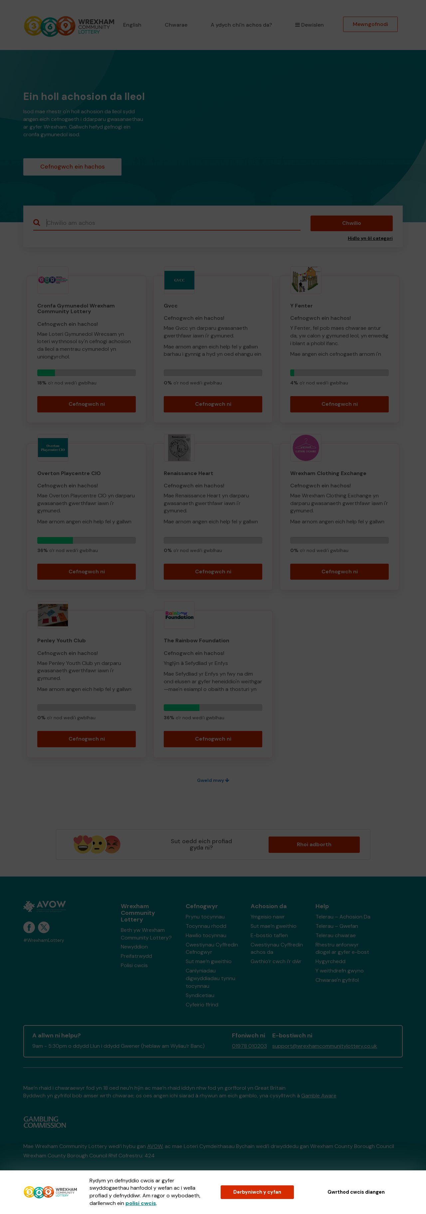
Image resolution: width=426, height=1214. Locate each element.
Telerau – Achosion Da (343, 916)
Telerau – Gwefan (337, 925)
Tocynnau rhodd (206, 925)
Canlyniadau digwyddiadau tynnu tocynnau (210, 978)
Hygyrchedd (330, 961)
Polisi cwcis (134, 965)
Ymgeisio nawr (268, 916)
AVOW (154, 1146)
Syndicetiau (200, 995)
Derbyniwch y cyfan (257, 1192)
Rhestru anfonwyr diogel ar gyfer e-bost (342, 948)
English (132, 24)
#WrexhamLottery (43, 940)
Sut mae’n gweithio (209, 961)
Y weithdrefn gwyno (340, 970)
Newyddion (134, 946)
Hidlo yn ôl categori (370, 238)
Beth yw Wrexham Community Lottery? (146, 933)
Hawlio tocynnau (206, 935)
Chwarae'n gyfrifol (337, 979)
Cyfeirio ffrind (202, 1004)
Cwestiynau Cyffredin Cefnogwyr (212, 948)
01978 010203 (249, 1045)
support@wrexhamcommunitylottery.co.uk (324, 1045)
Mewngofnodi (370, 24)
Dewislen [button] (309, 24)
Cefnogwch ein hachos (72, 167)
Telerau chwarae (336, 935)
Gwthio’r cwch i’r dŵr (276, 961)
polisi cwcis (140, 1203)
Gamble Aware (318, 1095)
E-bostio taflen (269, 935)
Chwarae (176, 24)
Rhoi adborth (314, 844)
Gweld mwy (213, 780)
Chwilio (351, 223)
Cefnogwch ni (87, 403)
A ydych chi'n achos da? (241, 24)
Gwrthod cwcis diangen (356, 1192)
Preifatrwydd (136, 955)
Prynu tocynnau (205, 916)
